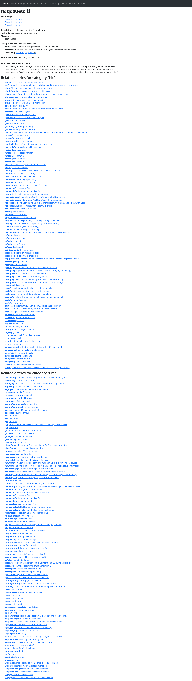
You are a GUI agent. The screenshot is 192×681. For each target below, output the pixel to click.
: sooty (14, 598)
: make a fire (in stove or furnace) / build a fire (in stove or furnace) (42, 465)
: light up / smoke (19, 551)
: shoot (13, 241)
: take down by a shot (23, 176)
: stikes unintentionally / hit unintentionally (28, 291)
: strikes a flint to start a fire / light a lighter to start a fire (34, 636)
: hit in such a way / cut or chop (22, 341)
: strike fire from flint (23, 618)
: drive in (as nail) (19, 111)
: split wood (16, 261)
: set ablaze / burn (19, 527)
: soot (12, 595)
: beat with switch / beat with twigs (28, 205)
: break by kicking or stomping (24, 350)
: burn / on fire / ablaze (20, 521)
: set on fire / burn (19, 515)
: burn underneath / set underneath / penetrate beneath (35, 586)
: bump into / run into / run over (26, 185)
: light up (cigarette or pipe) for (26, 548)
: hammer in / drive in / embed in (25, 100)
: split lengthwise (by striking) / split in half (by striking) (35, 197)
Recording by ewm (13, 22)
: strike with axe (17, 358)
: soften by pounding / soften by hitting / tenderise (32, 220)
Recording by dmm (13, 19)
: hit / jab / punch (17, 326)
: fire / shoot (15, 244)
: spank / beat (15, 150)
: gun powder (14, 589)
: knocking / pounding (20, 179)
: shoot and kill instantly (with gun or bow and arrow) (37, 232)
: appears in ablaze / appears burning (27, 512)
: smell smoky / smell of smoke (26, 668)
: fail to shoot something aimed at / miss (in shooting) (34, 279)
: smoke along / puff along (23, 571)
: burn (11, 415)
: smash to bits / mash (20, 217)
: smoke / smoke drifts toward (23, 386)
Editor (83, 3)
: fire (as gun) (15, 238)
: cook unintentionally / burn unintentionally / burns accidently (38, 562)
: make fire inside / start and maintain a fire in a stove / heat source (41, 462)
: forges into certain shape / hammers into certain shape (36, 94)
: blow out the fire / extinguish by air (29, 510)
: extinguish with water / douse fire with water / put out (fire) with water (43, 486)
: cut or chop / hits (16, 344)
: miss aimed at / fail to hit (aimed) (25, 273)
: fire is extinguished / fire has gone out (28, 492)
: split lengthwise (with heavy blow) (26, 194)
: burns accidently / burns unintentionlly (28, 565)
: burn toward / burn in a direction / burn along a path (34, 383)
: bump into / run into (20, 182)
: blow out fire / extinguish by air (28, 507)
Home (13, 3)
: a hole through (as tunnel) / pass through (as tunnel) (34, 297)
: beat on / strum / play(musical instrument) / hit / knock (34, 108)
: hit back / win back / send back (24, 82)
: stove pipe (14, 657)
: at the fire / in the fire (21, 630)
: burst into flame (17, 560)
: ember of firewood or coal (23, 592)
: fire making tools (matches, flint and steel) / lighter (36, 615)
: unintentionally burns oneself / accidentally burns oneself (36, 424)
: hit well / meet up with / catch (23, 364)
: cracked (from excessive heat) (25, 554)
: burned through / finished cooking (26, 410)
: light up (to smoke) (20, 545)
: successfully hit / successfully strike (25, 164)
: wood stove (21, 607)
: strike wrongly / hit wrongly (22, 229)
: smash (14, 320)
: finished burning (19, 398)
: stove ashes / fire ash (19, 674)
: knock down (15, 120)
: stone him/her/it (19, 141)
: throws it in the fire (18, 436)
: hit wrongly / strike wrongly (22, 226)
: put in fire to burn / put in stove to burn (29, 468)
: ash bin (14, 651)
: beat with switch (20, 208)
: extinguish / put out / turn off (25, 489)
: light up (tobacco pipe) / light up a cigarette (31, 542)
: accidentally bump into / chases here (28, 294)
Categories (23, 3)
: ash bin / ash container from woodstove (29, 677)
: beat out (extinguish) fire (23, 191)
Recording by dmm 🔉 (26, 52)
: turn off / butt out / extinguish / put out (29, 483)
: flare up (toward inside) (23, 580)
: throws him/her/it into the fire (23, 430)
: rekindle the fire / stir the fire (26, 457)
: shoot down (14, 211)
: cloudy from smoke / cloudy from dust (26, 574)
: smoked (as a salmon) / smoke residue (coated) (31, 663)
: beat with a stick (17, 135)
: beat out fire (17, 188)
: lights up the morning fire (24, 639)
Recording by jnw (13, 25)
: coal (11, 660)
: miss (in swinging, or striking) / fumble (31, 267)
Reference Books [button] (70, 3)
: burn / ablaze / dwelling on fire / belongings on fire (33, 524)
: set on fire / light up (20, 539)
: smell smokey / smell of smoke (27, 671)
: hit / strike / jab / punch (19, 329)
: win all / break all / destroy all (24, 117)
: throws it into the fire (19, 433)
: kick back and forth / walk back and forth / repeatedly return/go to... (43, 85)
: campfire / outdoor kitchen (25, 530)
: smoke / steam (17, 392)
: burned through (18, 412)
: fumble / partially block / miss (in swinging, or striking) (38, 270)
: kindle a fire (18, 454)
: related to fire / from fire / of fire (26, 624)
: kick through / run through (24, 311)
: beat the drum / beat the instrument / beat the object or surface (42, 258)
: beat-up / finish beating (20, 129)
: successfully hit (16, 167)
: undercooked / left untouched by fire (26, 389)
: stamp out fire (19, 501)
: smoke (13, 480)
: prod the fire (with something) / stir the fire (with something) (41, 474)
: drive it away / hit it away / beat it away (27, 91)
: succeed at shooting (20, 173)
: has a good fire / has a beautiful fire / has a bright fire (36, 445)
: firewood (13, 604)
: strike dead (14, 323)
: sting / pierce (15, 300)
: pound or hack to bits (20, 314)
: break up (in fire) (19, 645)
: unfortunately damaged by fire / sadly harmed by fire (36, 377)
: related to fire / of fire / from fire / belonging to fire (33, 621)
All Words (34, 3)
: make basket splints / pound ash (26, 97)
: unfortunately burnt (20, 380)
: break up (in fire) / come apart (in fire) (28, 642)
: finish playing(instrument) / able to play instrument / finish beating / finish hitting (46, 132)
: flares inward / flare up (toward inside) (30, 583)
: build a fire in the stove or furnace (26, 460)
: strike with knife (18, 355)
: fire (11, 613)
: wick (11, 654)
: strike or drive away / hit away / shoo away (29, 88)
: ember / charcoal (19, 533)
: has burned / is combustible (24, 448)
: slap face (16, 264)
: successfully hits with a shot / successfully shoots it (32, 170)
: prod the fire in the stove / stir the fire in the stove (35, 471)
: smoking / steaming (19, 395)
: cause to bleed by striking (23, 147)
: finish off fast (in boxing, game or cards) (28, 144)
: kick (12, 332)
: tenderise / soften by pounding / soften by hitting (32, 223)
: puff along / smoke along (23, 568)
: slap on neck (19, 250)
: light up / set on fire (20, 536)
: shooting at (15, 158)
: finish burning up (21, 407)
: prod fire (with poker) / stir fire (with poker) (32, 477)
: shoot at (14, 161)
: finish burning (21, 404)
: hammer (14, 155)
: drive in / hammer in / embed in (25, 102)
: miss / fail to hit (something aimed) (26, 276)
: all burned (16, 439)
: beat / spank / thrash (19, 152)
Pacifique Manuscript (50, 3)
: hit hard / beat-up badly (20, 114)
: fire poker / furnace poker (21, 451)
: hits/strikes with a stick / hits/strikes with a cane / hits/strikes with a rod (45, 203)
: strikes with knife (19, 353)
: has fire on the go (19, 610)
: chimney (15, 633)
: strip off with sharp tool (22, 253)
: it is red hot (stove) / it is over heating (28, 627)
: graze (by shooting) (19, 126)
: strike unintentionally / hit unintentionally (28, 288)
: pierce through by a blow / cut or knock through (33, 305)
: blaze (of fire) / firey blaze (20, 648)
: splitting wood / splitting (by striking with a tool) (34, 200)
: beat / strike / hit (16, 105)
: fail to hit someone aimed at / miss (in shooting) (34, 282)
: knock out (15, 285)
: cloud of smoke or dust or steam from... (27, 577)
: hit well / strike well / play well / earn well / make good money (37, 367)
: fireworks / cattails (20, 518)
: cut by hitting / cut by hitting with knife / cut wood (33, 347)
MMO (4, 3)
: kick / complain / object (22, 335)
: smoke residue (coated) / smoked (26, 665)
